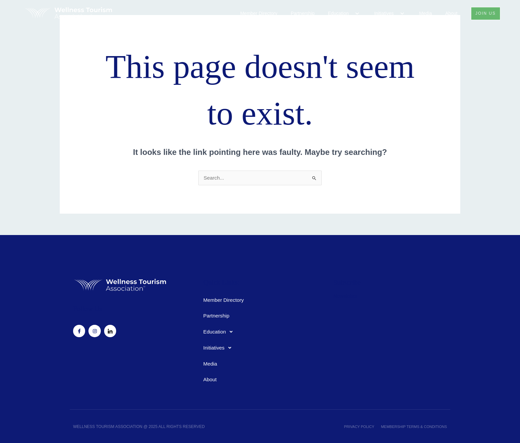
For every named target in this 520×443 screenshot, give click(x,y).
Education (342, 13)
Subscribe (343, 281)
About (449, 13)
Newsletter (346, 294)
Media (423, 13)
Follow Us (84, 308)
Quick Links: (217, 281)
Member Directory (256, 13)
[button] (349, 13)
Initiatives (388, 13)
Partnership (300, 13)
